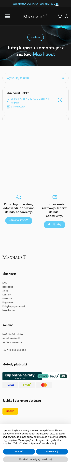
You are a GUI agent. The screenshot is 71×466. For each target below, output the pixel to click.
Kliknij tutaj (54, 224)
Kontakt (6, 295)
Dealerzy (7, 299)
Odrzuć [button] (19, 451)
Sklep (5, 291)
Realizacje (7, 287)
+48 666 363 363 (18, 220)
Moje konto (8, 310)
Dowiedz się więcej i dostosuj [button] (35, 459)
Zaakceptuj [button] (52, 451)
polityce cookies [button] (58, 437)
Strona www (18, 107)
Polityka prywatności (13, 306)
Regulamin (8, 303)
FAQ (4, 283)
